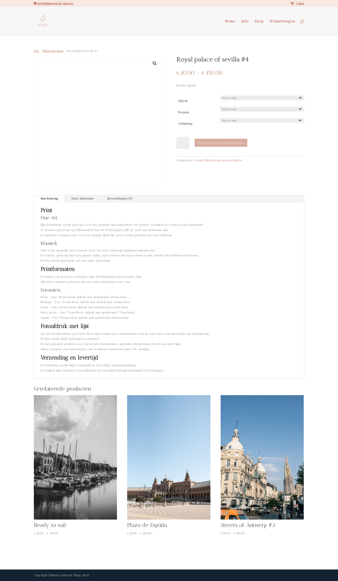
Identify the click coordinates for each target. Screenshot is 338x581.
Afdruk (183, 101)
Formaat (183, 112)
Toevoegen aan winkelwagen (221, 143)
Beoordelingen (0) (119, 198)
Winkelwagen (282, 21)
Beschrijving (49, 198)
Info (245, 21)
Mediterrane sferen (53, 51)
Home (230, 21)
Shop (259, 21)
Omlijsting (185, 123)
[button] (155, 63)
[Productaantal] (182, 143)
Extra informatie (82, 198)
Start (36, 51)
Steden (237, 160)
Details (199, 160)
